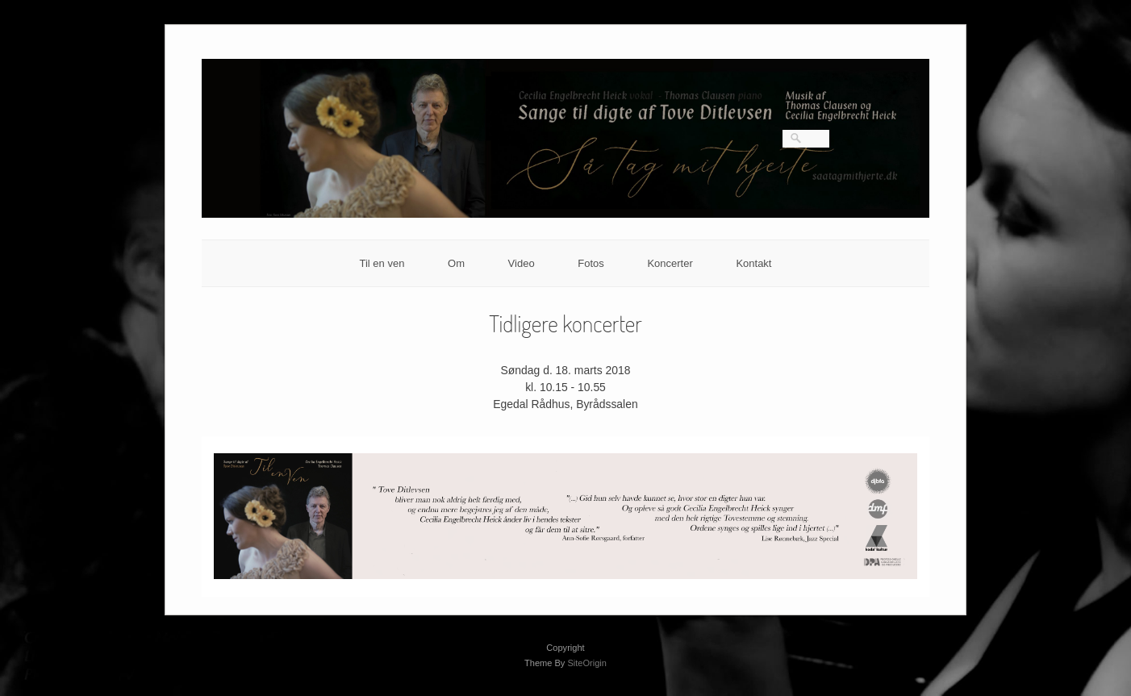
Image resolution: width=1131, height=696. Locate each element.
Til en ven (382, 263)
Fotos (591, 263)
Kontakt (753, 263)
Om (456, 263)
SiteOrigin (587, 663)
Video (521, 263)
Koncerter (669, 263)
